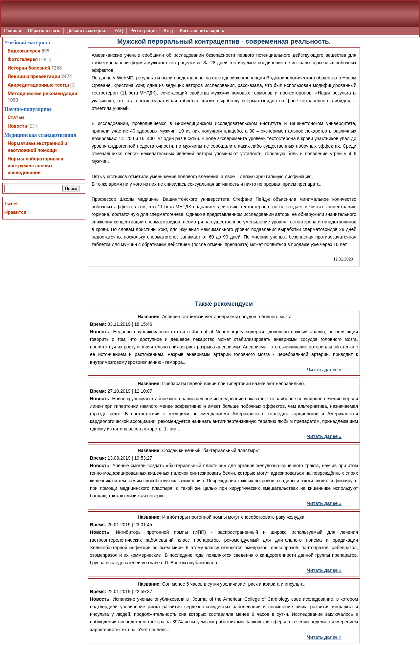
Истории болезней (29, 68)
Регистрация (143, 30)
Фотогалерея (23, 59)
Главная (12, 30)
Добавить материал (87, 30)
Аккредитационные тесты (38, 85)
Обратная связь (44, 30)
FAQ (119, 30)
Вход (168, 30)
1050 (13, 100)
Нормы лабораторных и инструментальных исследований (35, 166)
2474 (66, 76)
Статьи (16, 117)
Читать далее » (324, 369)
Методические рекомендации (42, 93)
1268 (56, 68)
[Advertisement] (224, 283)
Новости (17, 126)
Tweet (11, 204)
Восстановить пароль (202, 30)
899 (45, 50)
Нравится (15, 212)
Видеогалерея (24, 51)
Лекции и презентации (34, 76)
